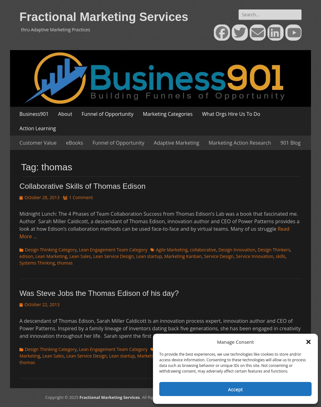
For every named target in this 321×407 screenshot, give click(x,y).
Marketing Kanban (183, 256)
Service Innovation (254, 256)
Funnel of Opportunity (107, 114)
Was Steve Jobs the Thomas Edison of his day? (99, 293)
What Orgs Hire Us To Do (231, 114)
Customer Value (38, 142)
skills (280, 256)
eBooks (74, 142)
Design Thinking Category (50, 250)
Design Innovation (236, 250)
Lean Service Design (113, 256)
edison (26, 256)
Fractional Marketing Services (103, 16)
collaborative (203, 250)
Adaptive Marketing (176, 142)
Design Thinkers (274, 250)
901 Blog (291, 142)
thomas (64, 263)
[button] (308, 342)
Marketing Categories (168, 114)
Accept (235, 389)
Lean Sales (80, 256)
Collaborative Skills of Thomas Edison (82, 186)
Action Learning (37, 128)
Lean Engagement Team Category (113, 250)
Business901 (34, 114)
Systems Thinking (37, 263)
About (65, 114)
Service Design (219, 256)
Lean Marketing (51, 256)
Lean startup (149, 256)
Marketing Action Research (239, 142)
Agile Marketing (171, 250)
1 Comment (81, 197)
